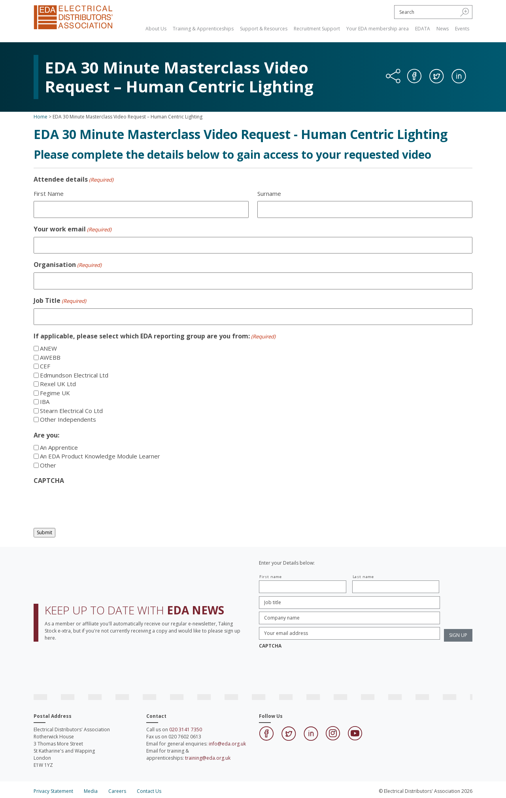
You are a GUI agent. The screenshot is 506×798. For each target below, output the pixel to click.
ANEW (48, 348)
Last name (363, 576)
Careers (117, 791)
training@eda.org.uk (207, 758)
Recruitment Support (317, 28)
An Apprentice (59, 447)
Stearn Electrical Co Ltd (71, 411)
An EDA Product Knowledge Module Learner (100, 456)
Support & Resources (263, 28)
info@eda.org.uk (227, 743)
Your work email (72, 229)
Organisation (68, 264)
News (442, 28)
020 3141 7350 (185, 729)
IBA (44, 402)
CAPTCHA (49, 480)
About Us (155, 28)
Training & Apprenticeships (203, 28)
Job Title (60, 300)
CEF (45, 366)
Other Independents (68, 419)
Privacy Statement (53, 791)
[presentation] (94, 503)
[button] (464, 12)
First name (270, 576)
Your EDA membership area (377, 28)
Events (462, 28)
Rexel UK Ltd (58, 384)
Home (40, 116)
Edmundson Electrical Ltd (74, 375)
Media (91, 791)
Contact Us (149, 791)
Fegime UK (55, 393)
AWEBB (50, 357)
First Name (49, 193)
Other (48, 465)
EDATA (422, 28)
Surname (269, 193)
